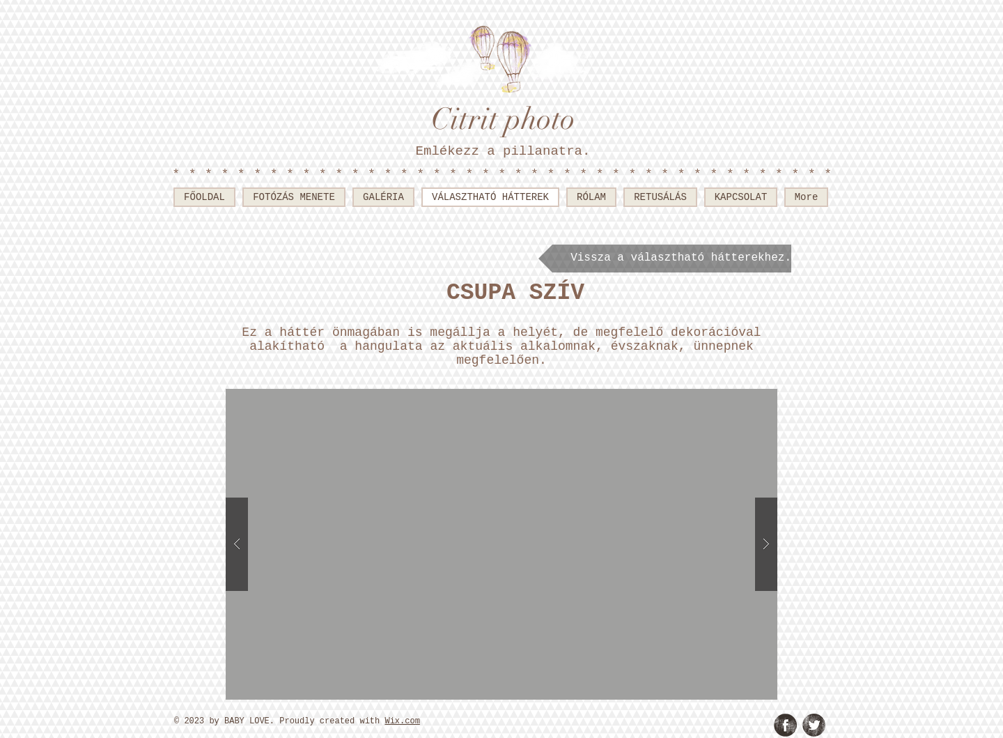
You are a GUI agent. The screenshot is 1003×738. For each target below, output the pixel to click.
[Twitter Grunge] (813, 725)
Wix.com (401, 721)
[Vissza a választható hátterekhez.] (664, 258)
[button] (501, 544)
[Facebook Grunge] (785, 725)
